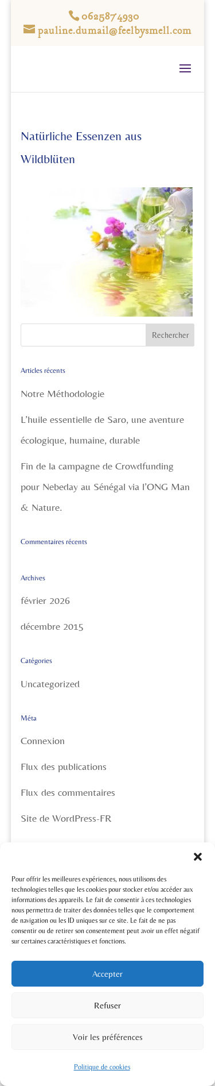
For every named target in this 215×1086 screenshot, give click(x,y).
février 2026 (45, 600)
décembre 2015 (52, 626)
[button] (198, 856)
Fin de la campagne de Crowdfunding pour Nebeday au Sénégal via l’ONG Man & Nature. (105, 486)
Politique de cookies (102, 1067)
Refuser (107, 1005)
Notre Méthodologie (62, 393)
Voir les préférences (108, 1037)
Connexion (43, 740)
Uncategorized (50, 683)
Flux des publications (64, 766)
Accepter (107, 974)
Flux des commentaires (68, 792)
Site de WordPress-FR (66, 818)
